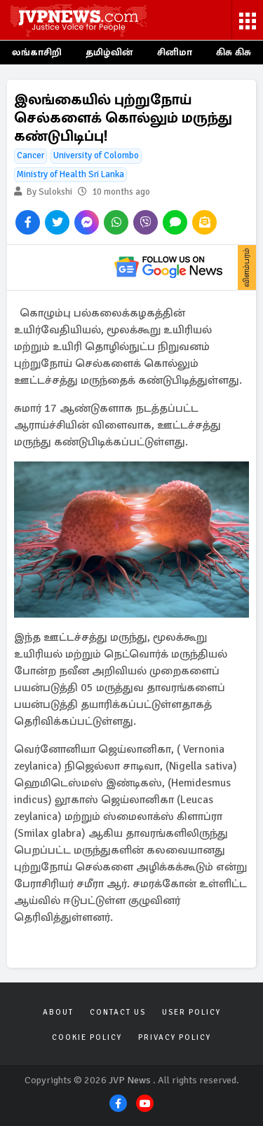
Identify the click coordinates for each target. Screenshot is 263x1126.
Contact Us (118, 1012)
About (58, 1012)
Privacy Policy (174, 1037)
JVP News (130, 1080)
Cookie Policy (87, 1037)
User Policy (191, 1012)
